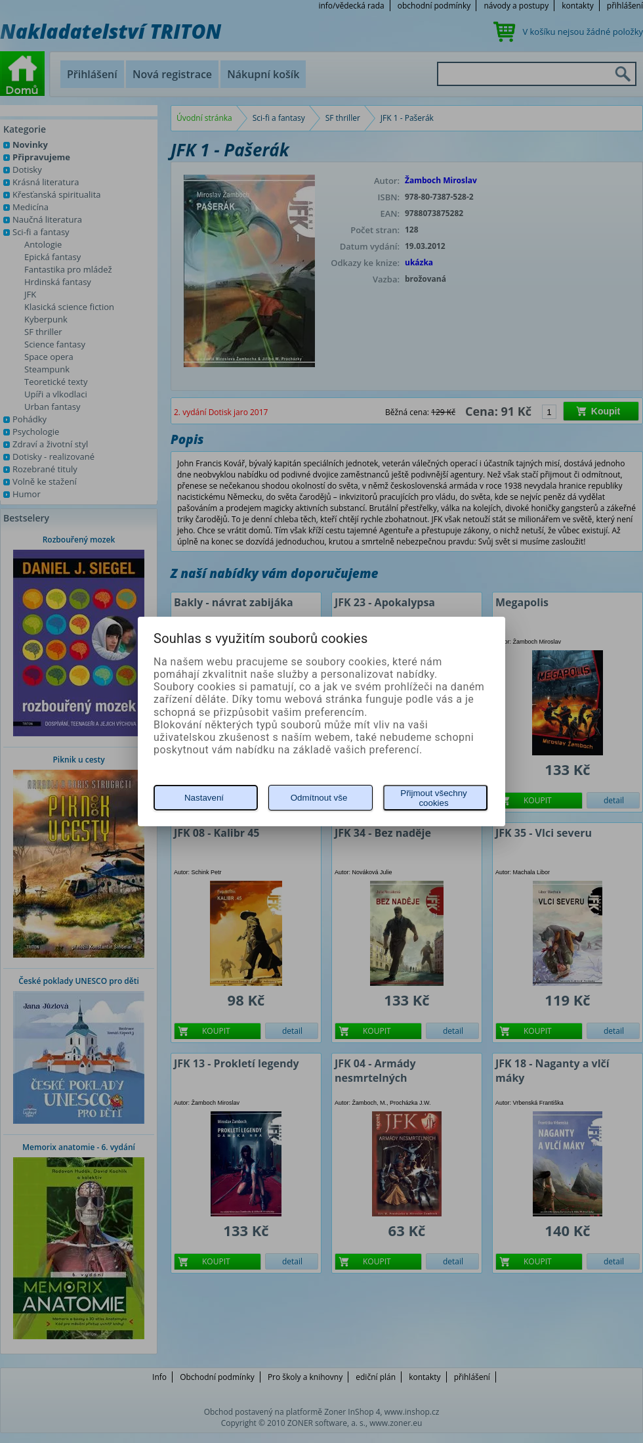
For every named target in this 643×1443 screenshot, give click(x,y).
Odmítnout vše (319, 798)
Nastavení (204, 798)
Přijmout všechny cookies (433, 798)
